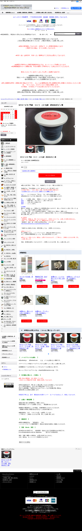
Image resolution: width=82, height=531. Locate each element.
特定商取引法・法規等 (7, 479)
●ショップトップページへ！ (8, 473)
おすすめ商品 (59, 481)
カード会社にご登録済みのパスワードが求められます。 (41, 29)
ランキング (32, 475)
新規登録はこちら (65, 8)
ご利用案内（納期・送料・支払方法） (10, 477)
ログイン (57, 8)
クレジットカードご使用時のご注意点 (8, 341)
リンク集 (58, 473)
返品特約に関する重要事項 (28, 171)
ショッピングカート (7, 475)
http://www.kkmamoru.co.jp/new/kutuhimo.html (35, 223)
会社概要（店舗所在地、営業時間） (8, 337)
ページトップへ (78, 470)
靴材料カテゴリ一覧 (34, 473)
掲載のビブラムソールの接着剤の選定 (8, 346)
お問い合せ (59, 475)
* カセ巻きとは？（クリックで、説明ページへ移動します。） (38, 191)
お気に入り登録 (50, 181)
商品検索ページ (6, 357)
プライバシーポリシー (7, 354)
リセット (79, 448)
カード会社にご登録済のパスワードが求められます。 (41, 510)
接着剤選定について (7, 350)
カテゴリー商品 (60, 479)
